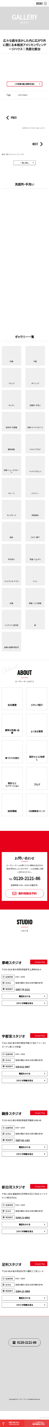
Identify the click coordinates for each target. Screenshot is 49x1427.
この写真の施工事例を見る (24, 84)
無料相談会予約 (27, 907)
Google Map (40, 976)
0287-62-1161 (23, 1155)
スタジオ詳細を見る (24, 1017)
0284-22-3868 (23, 1306)
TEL (24, 892)
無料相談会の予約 (38, 1423)
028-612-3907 (23, 1081)
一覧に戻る (24, 163)
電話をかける (24, 1010)
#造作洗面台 (23, 95)
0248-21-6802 (23, 1232)
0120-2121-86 (27, 1358)
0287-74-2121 (23, 1003)
